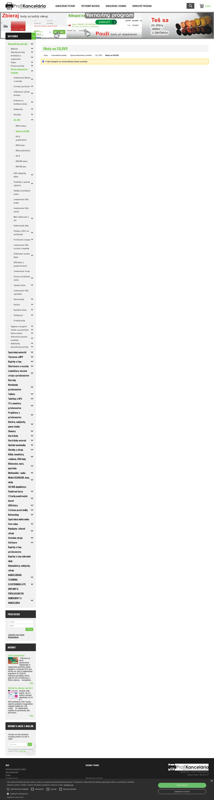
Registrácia (13, 637)
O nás (8, 775)
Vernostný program (141, 6)
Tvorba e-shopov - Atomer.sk (198, 775)
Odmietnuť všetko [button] (182, 792)
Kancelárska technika (116, 6)
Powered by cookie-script (15, 797)
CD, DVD (98, 55)
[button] (72, 793)
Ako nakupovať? (12, 772)
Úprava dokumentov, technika (81, 55)
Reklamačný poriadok (94, 778)
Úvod (45, 55)
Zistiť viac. (22, 751)
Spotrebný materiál (90, 6)
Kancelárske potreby (65, 6)
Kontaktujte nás (12, 778)
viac (31, 683)
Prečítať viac (69, 785)
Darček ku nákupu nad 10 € (20, 688)
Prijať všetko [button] (182, 785)
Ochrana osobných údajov (16, 769)
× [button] (212, 781)
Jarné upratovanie (16, 655)
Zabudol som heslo (16, 635)
